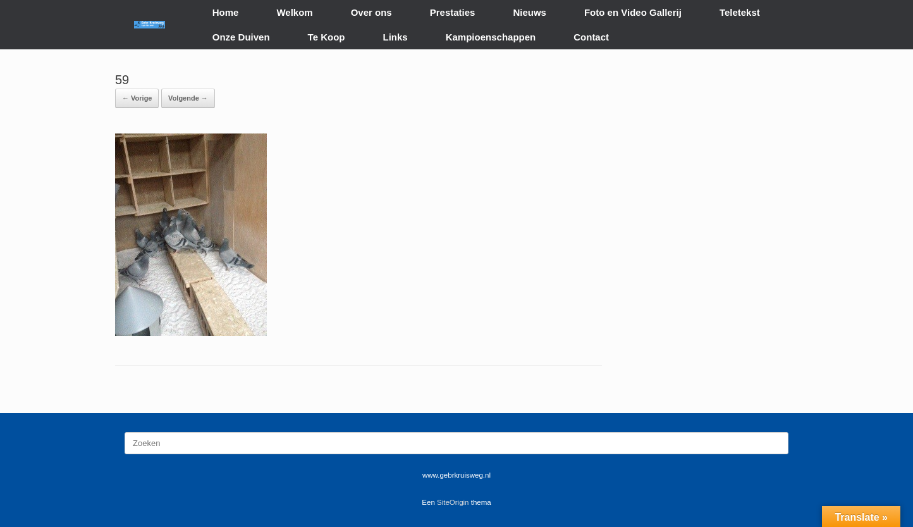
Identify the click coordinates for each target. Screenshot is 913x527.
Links (395, 37)
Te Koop (326, 37)
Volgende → (188, 98)
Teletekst (740, 12)
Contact (591, 37)
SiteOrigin (453, 502)
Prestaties (452, 12)
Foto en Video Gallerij (633, 12)
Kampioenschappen (491, 37)
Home (225, 12)
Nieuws (529, 12)
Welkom (294, 12)
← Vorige (137, 98)
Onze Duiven (241, 37)
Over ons (371, 12)
